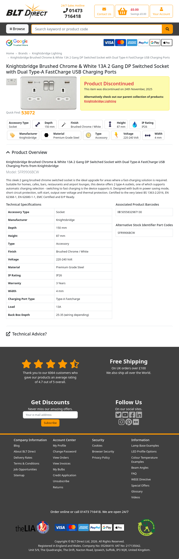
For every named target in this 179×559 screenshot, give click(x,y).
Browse (17, 28)
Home (10, 53)
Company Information (30, 440)
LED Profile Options (144, 451)
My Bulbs (59, 469)
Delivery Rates (23, 457)
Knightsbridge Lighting (47, 53)
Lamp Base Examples (145, 445)
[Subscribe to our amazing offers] (50, 414)
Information (140, 440)
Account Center (64, 440)
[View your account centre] (161, 11)
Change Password (64, 451)
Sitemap (19, 475)
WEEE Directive (141, 479)
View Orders (61, 457)
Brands (22, 53)
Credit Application (64, 475)
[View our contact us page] (104, 11)
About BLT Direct (25, 451)
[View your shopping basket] (132, 11)
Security (98, 440)
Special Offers (140, 485)
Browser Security (103, 451)
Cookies (97, 445)
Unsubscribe (61, 481)
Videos (135, 497)
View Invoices (62, 463)
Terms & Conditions (26, 463)
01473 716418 (73, 13)
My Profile (59, 445)
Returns (58, 487)
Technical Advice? (26, 334)
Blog (17, 445)
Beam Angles (140, 468)
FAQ (134, 473)
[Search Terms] (96, 29)
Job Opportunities (25, 469)
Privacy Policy (101, 457)
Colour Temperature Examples (144, 460)
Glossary (137, 491)
